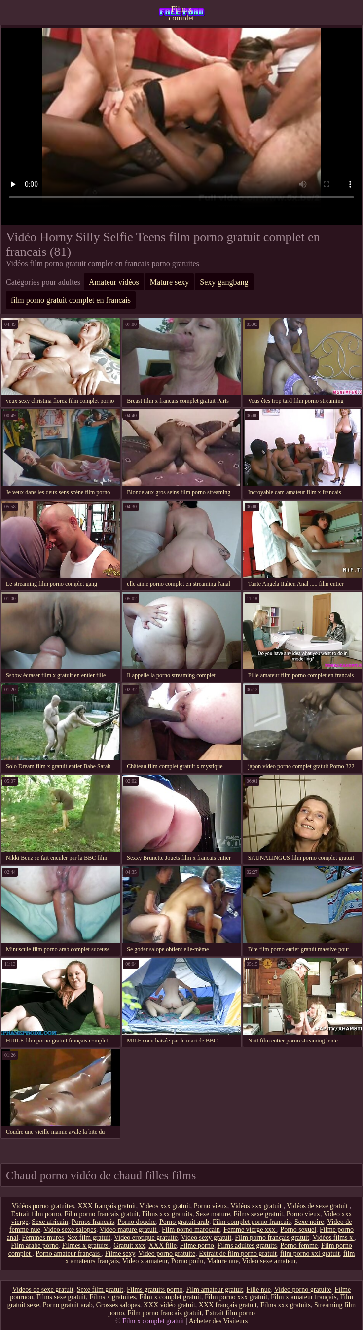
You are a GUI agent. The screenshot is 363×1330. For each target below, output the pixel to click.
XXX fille (162, 1245)
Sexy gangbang (224, 282)
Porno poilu (187, 1261)
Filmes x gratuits (86, 1245)
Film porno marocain (191, 1229)
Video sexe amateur (269, 1261)
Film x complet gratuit (181, 12)
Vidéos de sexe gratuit (318, 1206)
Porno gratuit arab (184, 1221)
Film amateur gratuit (214, 1289)
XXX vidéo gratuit (169, 1305)
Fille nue (259, 1289)
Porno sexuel (298, 1229)
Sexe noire (309, 1221)
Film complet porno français (252, 1221)
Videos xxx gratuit (164, 1206)
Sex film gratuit (88, 1237)
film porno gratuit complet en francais (71, 300)
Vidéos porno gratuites (43, 1206)
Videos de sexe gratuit (42, 1289)
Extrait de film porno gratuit (238, 1253)
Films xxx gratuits (167, 1214)
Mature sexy (169, 282)
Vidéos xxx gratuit (257, 1206)
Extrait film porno (36, 1214)
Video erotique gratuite (146, 1237)
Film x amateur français (303, 1297)
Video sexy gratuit (206, 1237)
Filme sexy (120, 1253)
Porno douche (137, 1221)
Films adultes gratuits (247, 1245)
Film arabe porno (34, 1245)
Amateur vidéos (114, 282)
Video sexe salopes (69, 1229)
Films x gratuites (112, 1297)
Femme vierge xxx (250, 1229)
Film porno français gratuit (272, 1237)
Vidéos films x (334, 1237)
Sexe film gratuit (100, 1289)
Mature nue (223, 1261)
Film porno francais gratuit (102, 1214)
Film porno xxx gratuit (236, 1297)
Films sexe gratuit (258, 1214)
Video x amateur (145, 1261)
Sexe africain (50, 1221)
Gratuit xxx (129, 1245)
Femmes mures (43, 1237)
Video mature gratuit (129, 1229)
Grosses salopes (118, 1305)
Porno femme (299, 1245)
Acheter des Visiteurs (218, 1321)
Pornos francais (93, 1221)
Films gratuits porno (155, 1289)
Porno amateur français (68, 1253)
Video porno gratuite (166, 1253)
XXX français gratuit (106, 1206)
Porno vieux (210, 1206)
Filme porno (197, 1245)
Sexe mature (213, 1214)
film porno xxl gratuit (310, 1253)
